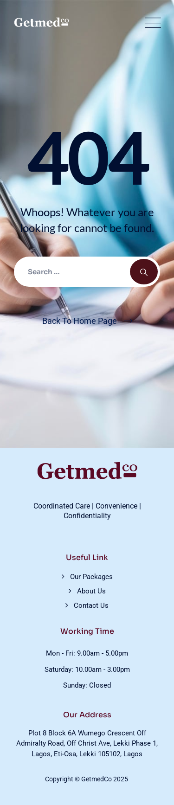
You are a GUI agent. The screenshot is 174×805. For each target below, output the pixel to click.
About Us (91, 591)
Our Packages (91, 577)
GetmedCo (96, 779)
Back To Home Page (79, 321)
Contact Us (91, 605)
